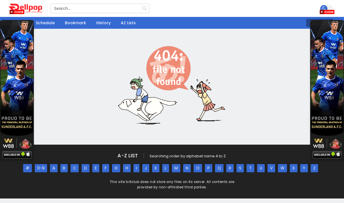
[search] (144, 8)
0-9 (41, 168)
